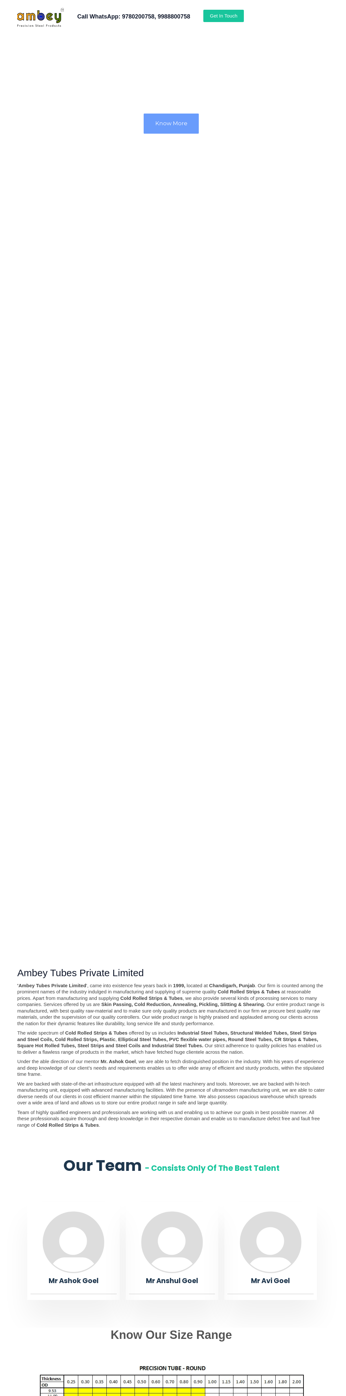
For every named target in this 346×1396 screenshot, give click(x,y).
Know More (171, 123)
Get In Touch (223, 15)
